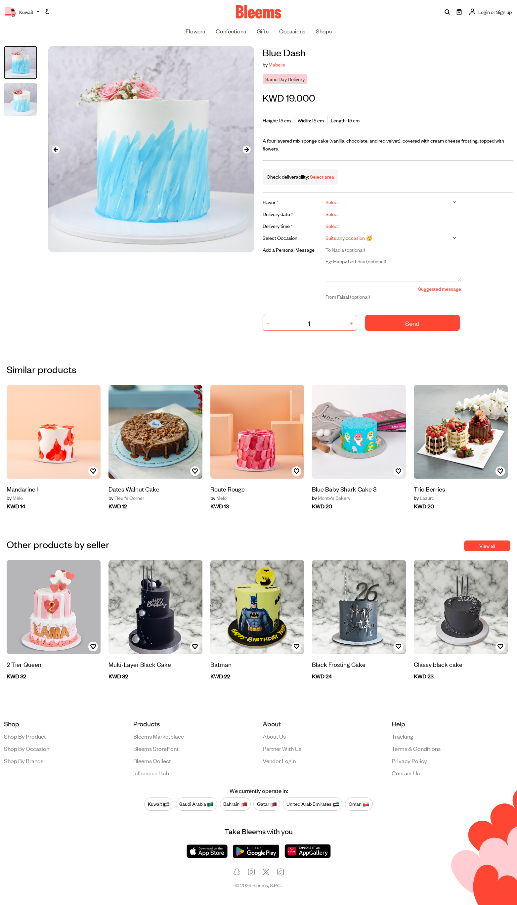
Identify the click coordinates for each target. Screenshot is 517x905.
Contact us (406, 773)
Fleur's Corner (126, 497)
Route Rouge (227, 489)
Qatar (267, 804)
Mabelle (277, 64)
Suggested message (439, 288)
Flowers (195, 31)
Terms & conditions (416, 748)
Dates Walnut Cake (133, 489)
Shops (324, 31)
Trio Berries (429, 489)
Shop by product (25, 736)
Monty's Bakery (331, 497)
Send (412, 323)
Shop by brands (23, 760)
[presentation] (56, 149)
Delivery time (278, 225)
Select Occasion (280, 237)
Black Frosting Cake (339, 664)
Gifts (263, 31)
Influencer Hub (151, 773)
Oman (359, 804)
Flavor (271, 201)
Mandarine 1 (23, 489)
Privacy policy (409, 760)
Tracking (402, 736)
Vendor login (279, 760)
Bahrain (235, 804)
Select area (321, 176)
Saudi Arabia (196, 804)
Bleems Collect (152, 760)
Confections (231, 31)
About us (274, 736)
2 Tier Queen (24, 664)
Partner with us (282, 748)
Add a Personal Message (289, 249)
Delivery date (278, 213)
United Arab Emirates (312, 804)
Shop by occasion (26, 748)
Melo (15, 497)
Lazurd (424, 497)
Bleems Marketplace (158, 736)
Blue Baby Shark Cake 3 (344, 489)
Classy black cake (438, 664)
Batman (221, 664)
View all (487, 545)
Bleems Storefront (156, 748)
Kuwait (159, 804)
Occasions (292, 31)
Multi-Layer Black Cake (139, 664)
